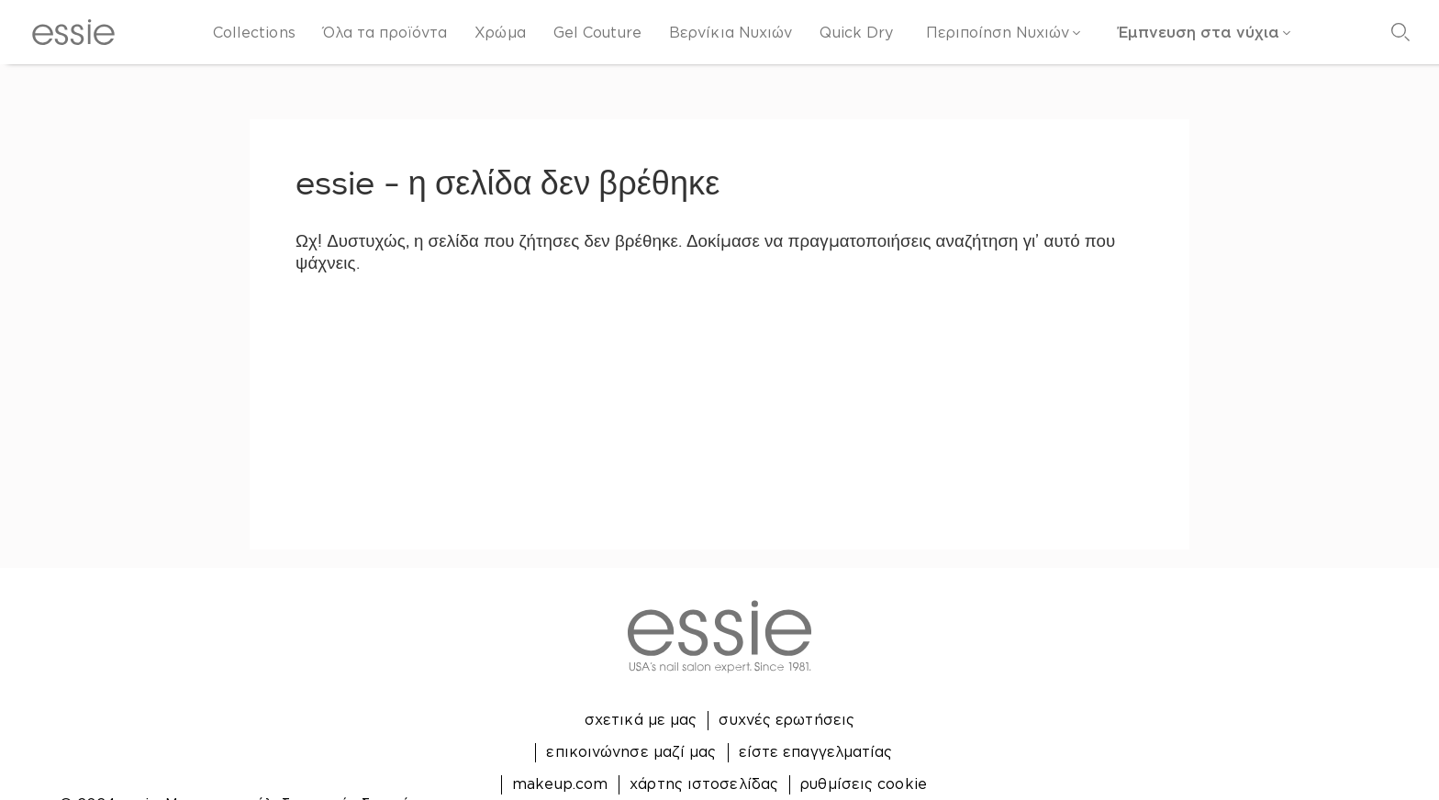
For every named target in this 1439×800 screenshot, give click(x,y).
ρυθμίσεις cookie (863, 783)
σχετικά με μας (641, 719)
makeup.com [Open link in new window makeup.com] (560, 783)
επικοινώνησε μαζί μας (631, 751)
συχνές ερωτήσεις (786, 719)
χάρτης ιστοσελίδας (704, 783)
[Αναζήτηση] (1400, 33)
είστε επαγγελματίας (816, 751)
